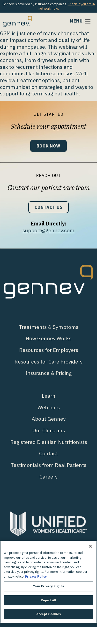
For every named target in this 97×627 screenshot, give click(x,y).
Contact (48, 453)
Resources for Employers (48, 350)
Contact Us (48, 207)
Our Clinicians (48, 430)
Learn (48, 395)
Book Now (49, 146)
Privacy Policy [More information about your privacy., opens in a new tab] (36, 576)
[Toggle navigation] (80, 21)
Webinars (48, 407)
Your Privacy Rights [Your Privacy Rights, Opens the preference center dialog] (48, 586)
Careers (48, 476)
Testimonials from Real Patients (48, 465)
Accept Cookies (48, 614)
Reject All (48, 600)
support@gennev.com (48, 230)
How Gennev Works (48, 338)
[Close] (90, 546)
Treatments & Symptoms (48, 327)
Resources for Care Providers (48, 361)
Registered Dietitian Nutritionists (48, 442)
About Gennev (49, 418)
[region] (48, 582)
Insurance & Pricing (48, 373)
